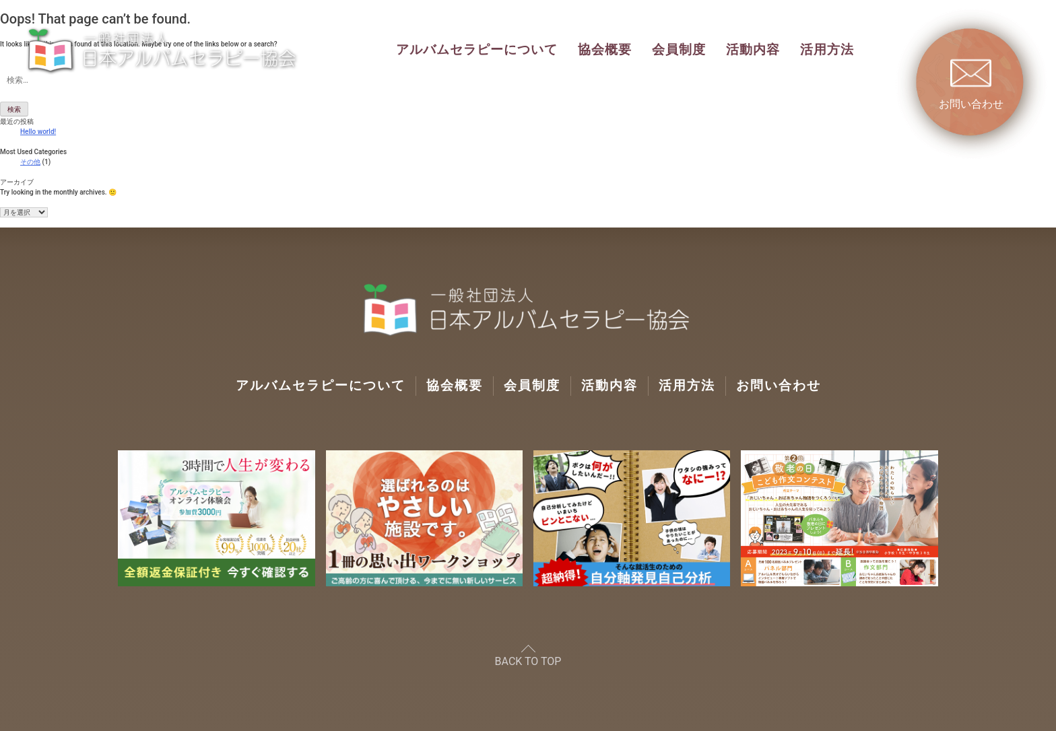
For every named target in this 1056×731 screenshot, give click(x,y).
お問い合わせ (778, 385)
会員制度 (679, 49)
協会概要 (605, 49)
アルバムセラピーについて (477, 49)
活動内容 (753, 49)
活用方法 (827, 49)
